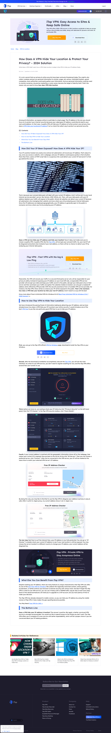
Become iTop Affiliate (93, 717)
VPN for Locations (25, 49)
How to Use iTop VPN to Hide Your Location (35, 136)
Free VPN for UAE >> (36, 603)
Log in (104, 6)
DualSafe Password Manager (50, 713)
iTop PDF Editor (46, 711)
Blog (17, 49)
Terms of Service (77, 730)
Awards (71, 711)
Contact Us (72, 707)
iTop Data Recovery (48, 709)
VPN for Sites (37, 640)
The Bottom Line (26, 142)
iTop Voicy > (71, 1)
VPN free (25, 309)
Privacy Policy (90, 730)
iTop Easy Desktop (47, 716)
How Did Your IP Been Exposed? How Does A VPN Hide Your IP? (42, 134)
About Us (71, 704)
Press (70, 709)
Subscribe (65, 685)
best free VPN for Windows (37, 587)
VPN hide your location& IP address (35, 126)
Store (72, 6)
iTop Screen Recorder (48, 707)
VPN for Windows (52, 345)
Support (88, 704)
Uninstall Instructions (92, 707)
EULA (99, 730)
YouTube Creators (91, 720)
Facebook (72, 713)
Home (12, 49)
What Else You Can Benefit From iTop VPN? (35, 139)
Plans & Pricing (46, 718)
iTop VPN (52, 242)
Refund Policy (90, 709)
